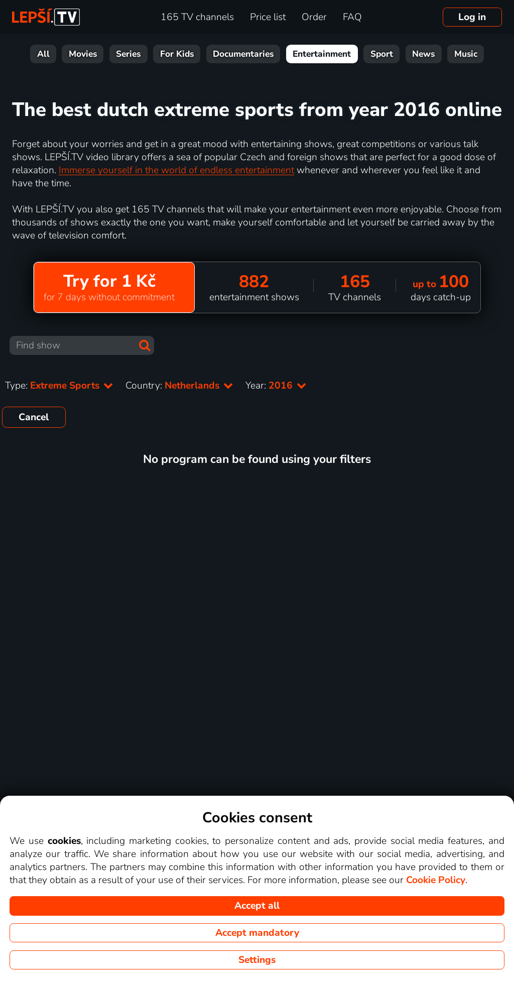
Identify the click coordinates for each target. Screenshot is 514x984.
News (423, 54)
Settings (257, 959)
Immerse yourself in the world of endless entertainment (176, 170)
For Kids (177, 54)
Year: (276, 385)
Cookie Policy (435, 880)
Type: (59, 385)
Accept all (257, 905)
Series (128, 54)
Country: (179, 385)
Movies (83, 54)
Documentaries (243, 54)
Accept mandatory (257, 932)
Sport (381, 54)
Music (465, 54)
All (43, 54)
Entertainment (322, 54)
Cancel (34, 417)
